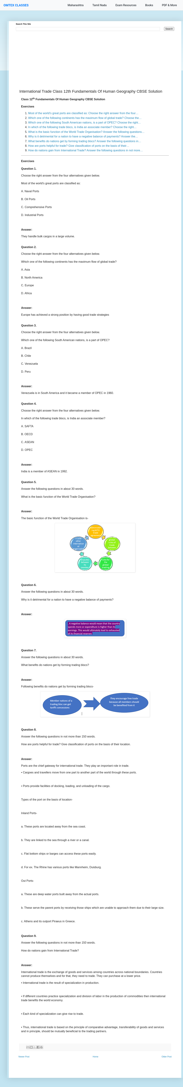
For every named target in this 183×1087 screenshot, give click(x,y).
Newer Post (23, 1056)
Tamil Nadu (99, 5)
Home (95, 1056)
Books (149, 5)
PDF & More (169, 5)
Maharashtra (76, 5)
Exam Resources (125, 5)
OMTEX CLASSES (16, 5)
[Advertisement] (95, 56)
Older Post (167, 1056)
